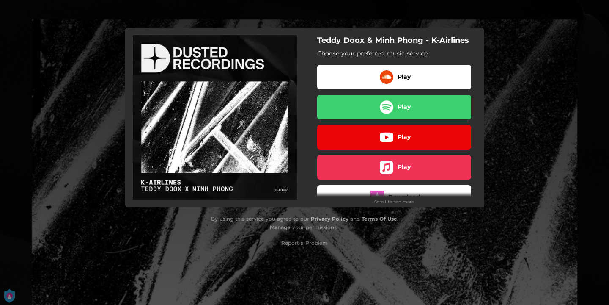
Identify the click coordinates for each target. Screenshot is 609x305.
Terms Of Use (379, 219)
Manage (280, 227)
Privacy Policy (329, 219)
